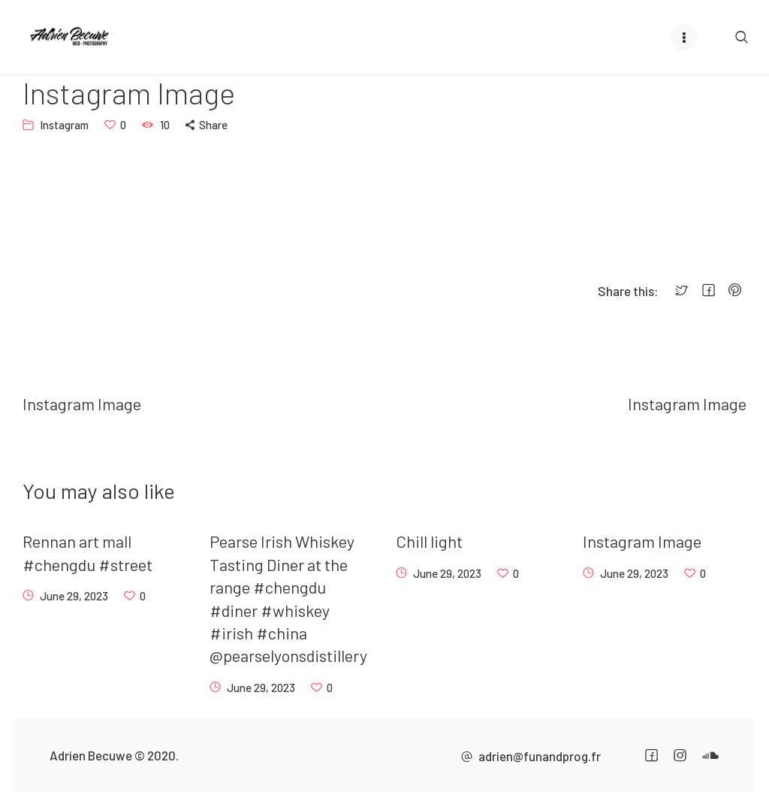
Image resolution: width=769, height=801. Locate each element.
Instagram (64, 124)
